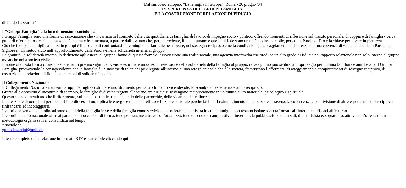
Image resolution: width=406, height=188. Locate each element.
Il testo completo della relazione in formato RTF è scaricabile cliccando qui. (65, 138)
